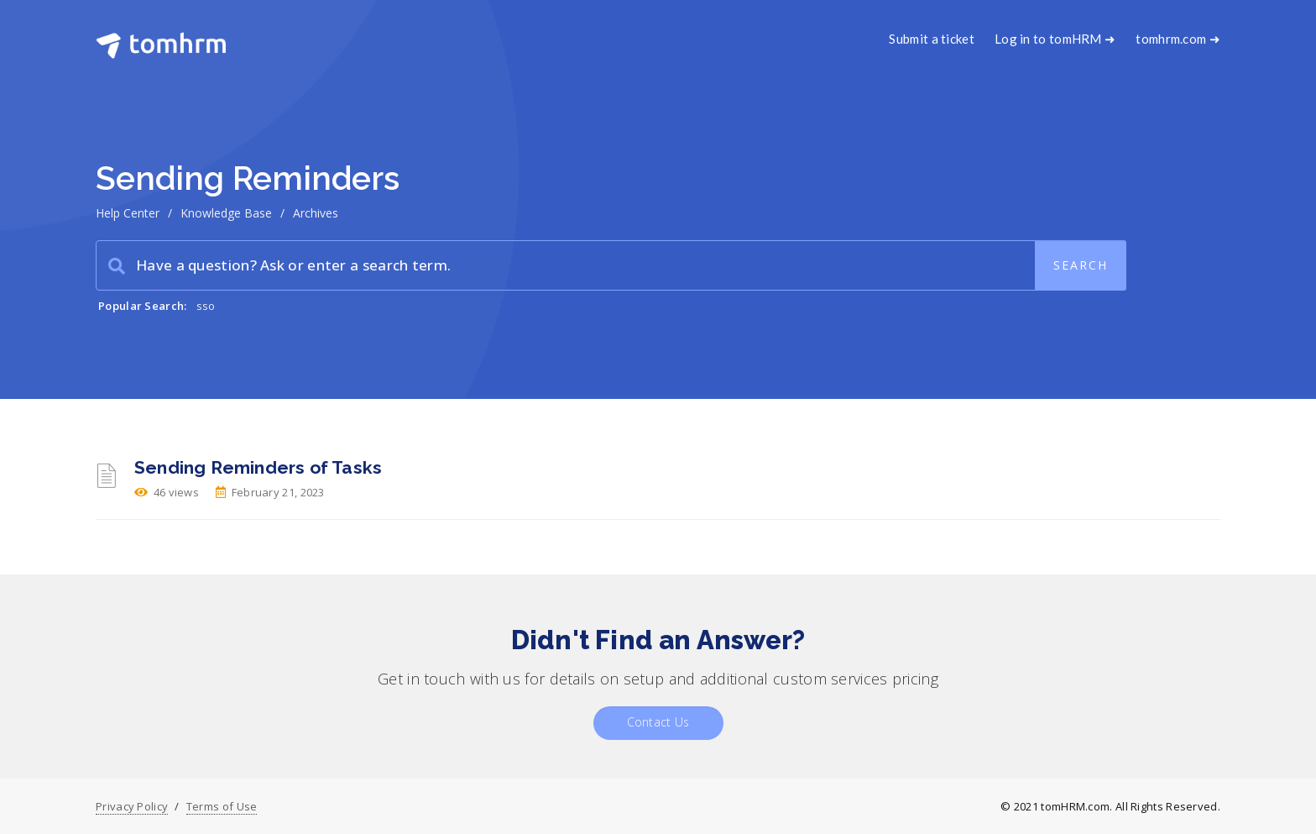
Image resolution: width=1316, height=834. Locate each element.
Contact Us (658, 722)
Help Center (127, 213)
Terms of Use (222, 806)
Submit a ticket (931, 38)
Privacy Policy (132, 806)
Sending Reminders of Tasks (258, 467)
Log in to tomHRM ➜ (1055, 38)
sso (206, 305)
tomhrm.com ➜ (1178, 38)
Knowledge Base (226, 213)
